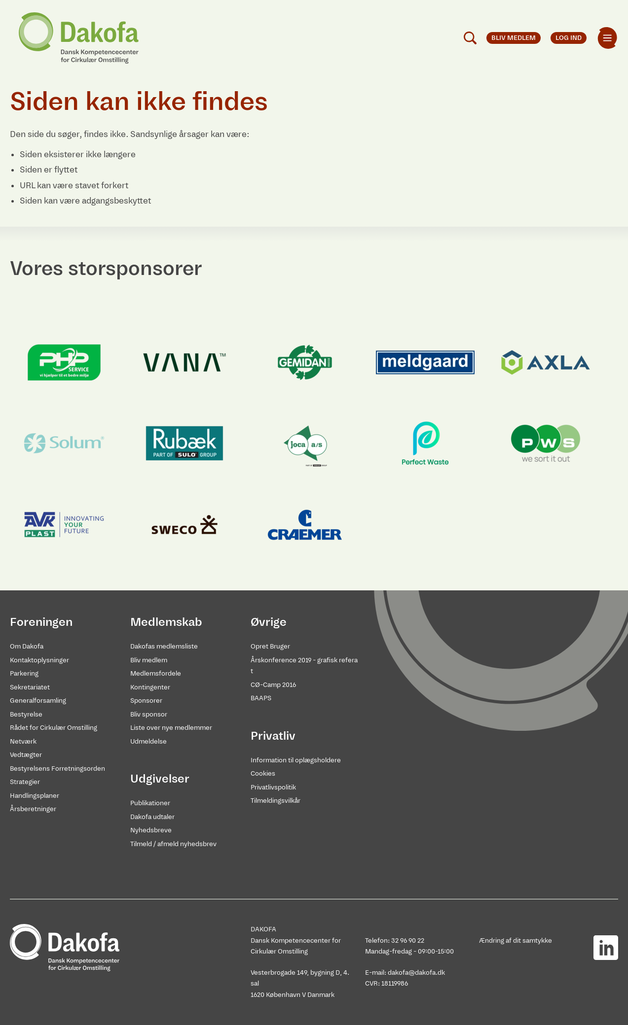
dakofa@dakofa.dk (416, 972)
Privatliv (273, 736)
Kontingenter (150, 687)
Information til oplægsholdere (296, 760)
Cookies (263, 773)
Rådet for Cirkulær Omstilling (53, 727)
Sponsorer (146, 700)
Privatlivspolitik (273, 787)
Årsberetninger (33, 809)
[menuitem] (607, 38)
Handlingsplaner (34, 795)
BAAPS (261, 698)
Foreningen (41, 622)
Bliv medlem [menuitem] (513, 38)
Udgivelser (159, 779)
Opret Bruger (270, 646)
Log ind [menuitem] (568, 38)
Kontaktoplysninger (39, 660)
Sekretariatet (30, 687)
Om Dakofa (26, 646)
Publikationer (150, 803)
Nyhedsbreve (151, 830)
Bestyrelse (26, 714)
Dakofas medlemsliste (164, 646)
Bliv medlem (148, 660)
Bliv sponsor (148, 714)
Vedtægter (26, 755)
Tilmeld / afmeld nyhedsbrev (173, 844)
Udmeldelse (148, 741)
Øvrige (269, 622)
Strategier (25, 782)
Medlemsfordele (155, 673)
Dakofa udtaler (152, 817)
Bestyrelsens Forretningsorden (57, 768)
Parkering (24, 673)
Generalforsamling (38, 700)
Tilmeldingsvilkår (275, 800)
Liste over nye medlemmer (171, 727)
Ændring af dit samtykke (515, 940)
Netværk (23, 741)
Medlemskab (166, 622)
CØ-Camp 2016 (273, 685)
